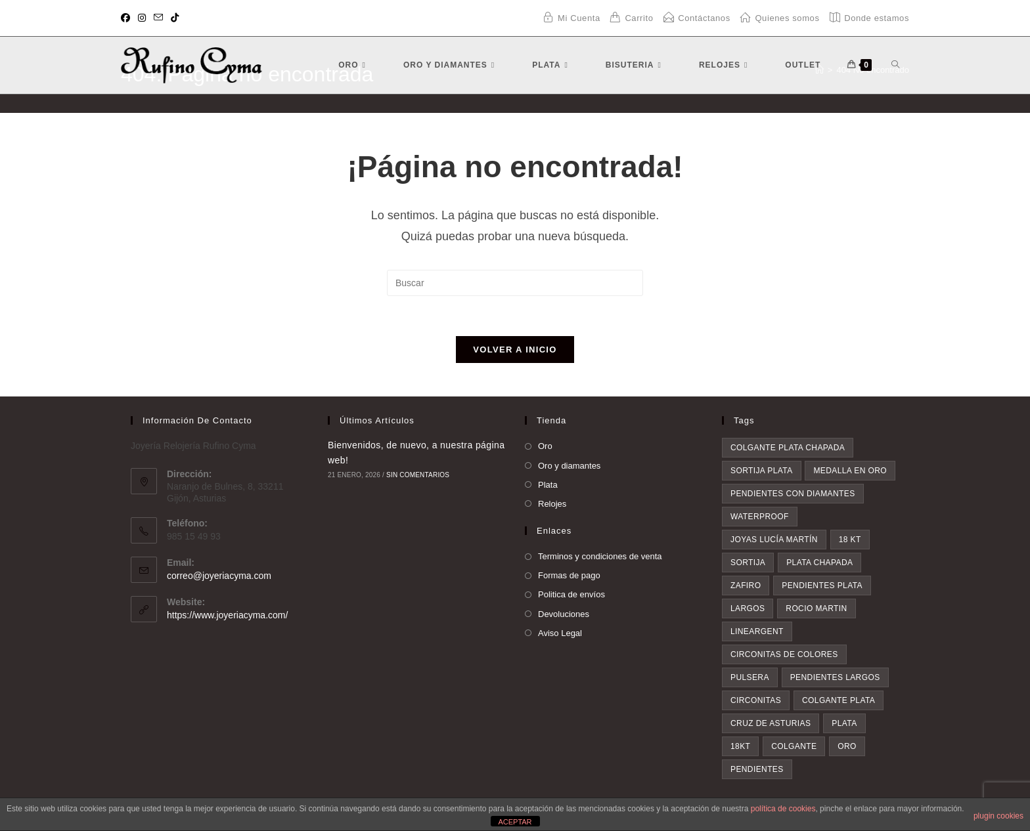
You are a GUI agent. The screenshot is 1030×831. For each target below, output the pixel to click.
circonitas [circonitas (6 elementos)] (755, 700)
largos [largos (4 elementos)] (747, 608)
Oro (545, 446)
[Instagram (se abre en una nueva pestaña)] (142, 18)
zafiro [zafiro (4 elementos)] (745, 585)
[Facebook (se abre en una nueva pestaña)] (127, 18)
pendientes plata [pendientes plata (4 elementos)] (822, 585)
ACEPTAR (514, 822)
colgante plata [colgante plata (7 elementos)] (838, 700)
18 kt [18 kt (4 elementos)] (850, 539)
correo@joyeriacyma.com (219, 575)
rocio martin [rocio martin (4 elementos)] (816, 608)
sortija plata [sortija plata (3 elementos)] (761, 470)
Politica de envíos (571, 594)
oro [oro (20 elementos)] (847, 746)
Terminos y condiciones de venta (600, 556)
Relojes (552, 504)
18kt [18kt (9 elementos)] (740, 746)
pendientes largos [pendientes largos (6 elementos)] (835, 677)
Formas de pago (569, 575)
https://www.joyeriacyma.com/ (227, 615)
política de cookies (783, 808)
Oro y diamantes (569, 466)
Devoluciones (563, 614)
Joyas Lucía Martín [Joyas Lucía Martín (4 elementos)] (774, 539)
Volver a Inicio (514, 349)
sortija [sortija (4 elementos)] (747, 562)
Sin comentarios (417, 475)
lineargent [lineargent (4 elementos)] (757, 631)
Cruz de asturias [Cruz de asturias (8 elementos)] (770, 723)
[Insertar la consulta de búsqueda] (515, 283)
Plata (548, 485)
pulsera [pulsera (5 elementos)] (749, 677)
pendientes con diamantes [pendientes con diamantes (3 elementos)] (792, 493)
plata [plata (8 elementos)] (844, 723)
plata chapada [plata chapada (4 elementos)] (819, 562)
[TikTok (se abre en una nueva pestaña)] (175, 18)
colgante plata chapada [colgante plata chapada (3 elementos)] (787, 447)
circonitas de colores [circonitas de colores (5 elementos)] (784, 654)
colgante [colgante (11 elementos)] (794, 746)
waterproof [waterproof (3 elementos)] (759, 516)
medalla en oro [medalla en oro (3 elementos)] (850, 470)
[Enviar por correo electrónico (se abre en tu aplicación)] (158, 18)
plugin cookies (998, 815)
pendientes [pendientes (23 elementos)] (757, 769)
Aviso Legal (560, 633)
